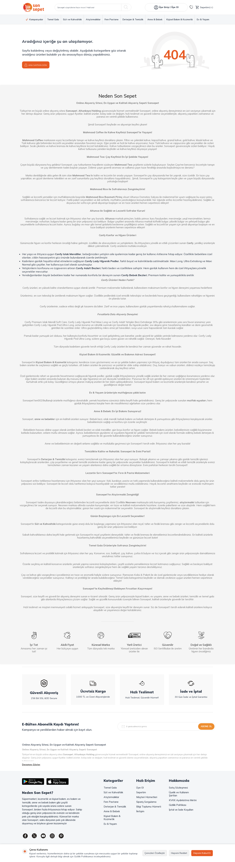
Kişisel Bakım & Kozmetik (179, 19)
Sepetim (141, 792)
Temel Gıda (53, 19)
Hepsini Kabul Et (202, 853)
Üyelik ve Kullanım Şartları (179, 794)
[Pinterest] (61, 836)
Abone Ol (206, 726)
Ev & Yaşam (203, 19)
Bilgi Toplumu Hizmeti (148, 806)
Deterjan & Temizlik (133, 19)
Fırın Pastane (111, 19)
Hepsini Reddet (179, 853)
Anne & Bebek (154, 19)
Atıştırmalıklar (93, 19)
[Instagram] (52, 836)
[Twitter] (34, 836)
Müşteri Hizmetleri (146, 797)
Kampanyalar (34, 19)
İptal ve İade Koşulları (181, 809)
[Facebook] (25, 836)
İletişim (140, 811)
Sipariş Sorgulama (146, 801)
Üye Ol (140, 787)
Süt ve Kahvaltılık (72, 19)
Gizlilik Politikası (177, 804)
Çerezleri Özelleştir (155, 853)
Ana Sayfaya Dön (36, 65)
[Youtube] (43, 836)
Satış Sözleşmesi (178, 787)
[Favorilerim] (191, 7)
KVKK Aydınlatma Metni (182, 800)
